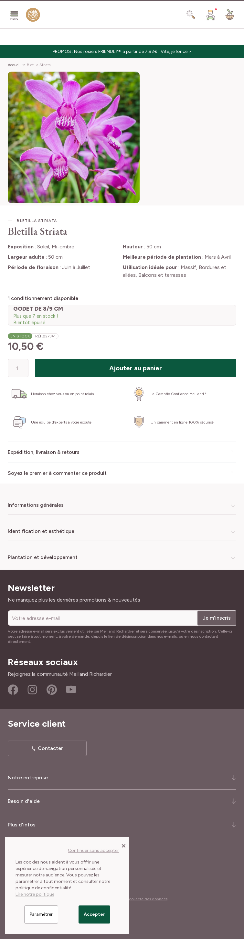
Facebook (13, 689)
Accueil (14, 65)
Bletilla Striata (39, 65)
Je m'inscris (217, 618)
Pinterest (52, 689)
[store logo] (33, 16)
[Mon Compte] (210, 14)
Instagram (32, 689)
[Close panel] (124, 845)
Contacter (50, 748)
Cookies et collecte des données (138, 899)
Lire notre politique (35, 894)
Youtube (71, 689)
